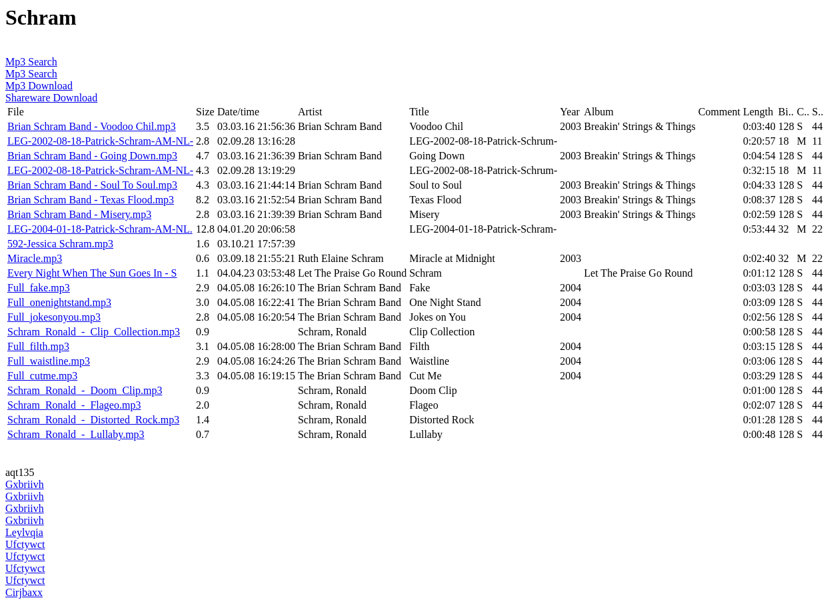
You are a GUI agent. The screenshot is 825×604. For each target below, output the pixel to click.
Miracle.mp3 (34, 258)
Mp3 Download (39, 85)
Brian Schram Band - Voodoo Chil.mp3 (91, 126)
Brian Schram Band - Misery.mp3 (79, 214)
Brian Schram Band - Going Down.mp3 (92, 155)
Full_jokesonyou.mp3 (54, 317)
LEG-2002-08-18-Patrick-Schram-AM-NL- (100, 141)
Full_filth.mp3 (38, 346)
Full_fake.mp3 (38, 287)
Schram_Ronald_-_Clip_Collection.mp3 (93, 331)
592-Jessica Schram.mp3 (60, 243)
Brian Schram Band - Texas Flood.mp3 (90, 199)
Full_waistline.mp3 (48, 361)
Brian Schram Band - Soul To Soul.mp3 (92, 185)
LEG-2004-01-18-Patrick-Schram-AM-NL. (100, 229)
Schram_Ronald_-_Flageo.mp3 (74, 405)
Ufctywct (25, 544)
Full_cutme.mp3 (42, 375)
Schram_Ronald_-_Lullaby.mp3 (76, 434)
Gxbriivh (24, 484)
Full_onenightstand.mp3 (59, 302)
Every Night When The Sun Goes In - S (92, 273)
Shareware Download (51, 97)
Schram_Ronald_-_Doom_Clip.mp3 (84, 390)
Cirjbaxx (24, 592)
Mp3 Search (31, 61)
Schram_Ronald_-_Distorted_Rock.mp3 (93, 419)
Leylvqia (24, 532)
